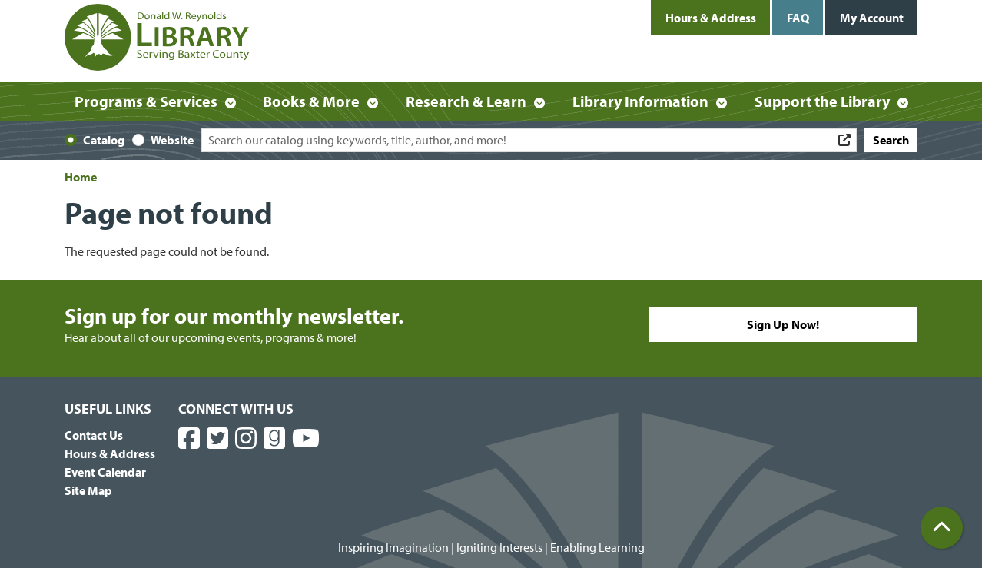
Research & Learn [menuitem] (466, 101)
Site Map (88, 490)
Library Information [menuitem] (640, 101)
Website (172, 140)
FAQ (798, 17)
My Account (872, 17)
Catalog (103, 140)
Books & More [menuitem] (311, 101)
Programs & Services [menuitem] (146, 101)
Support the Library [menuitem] (822, 101)
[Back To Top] (942, 528)
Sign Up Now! (783, 324)
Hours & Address (710, 17)
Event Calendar (105, 472)
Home (81, 176)
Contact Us (94, 435)
